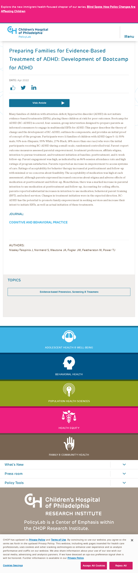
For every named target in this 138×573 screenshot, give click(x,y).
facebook (14, 87)
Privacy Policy (37, 542)
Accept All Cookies (94, 567)
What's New (14, 465)
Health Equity (69, 428)
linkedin (35, 87)
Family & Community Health (69, 454)
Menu (129, 36)
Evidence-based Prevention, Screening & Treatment (69, 291)
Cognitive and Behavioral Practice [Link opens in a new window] (38, 222)
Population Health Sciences (69, 401)
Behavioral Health (69, 374)
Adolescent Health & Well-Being (69, 347)
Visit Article (39, 102)
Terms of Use (58, 542)
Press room (14, 474)
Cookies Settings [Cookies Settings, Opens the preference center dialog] (13, 567)
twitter (25, 87)
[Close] (132, 542)
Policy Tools (14, 483)
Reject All (121, 567)
